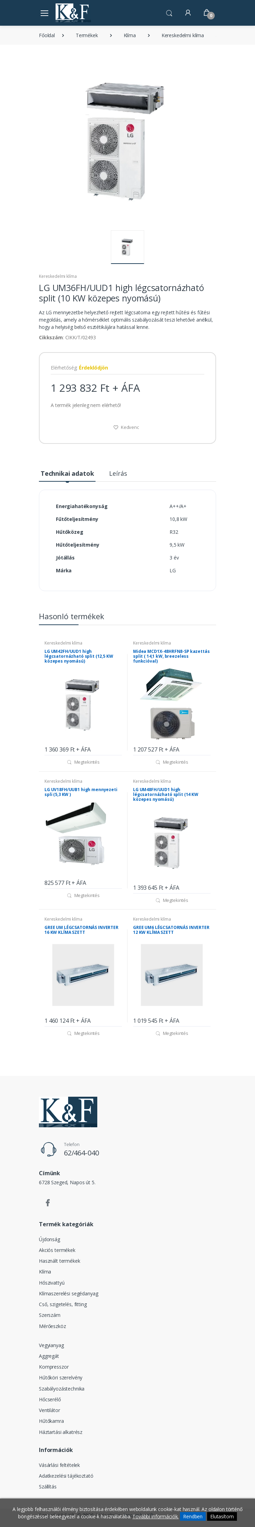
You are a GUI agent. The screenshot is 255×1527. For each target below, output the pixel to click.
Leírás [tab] (118, 473)
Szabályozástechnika (61, 1388)
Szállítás (48, 1486)
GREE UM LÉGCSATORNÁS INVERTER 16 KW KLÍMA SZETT (81, 929)
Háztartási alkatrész (60, 1432)
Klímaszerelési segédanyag (68, 1293)
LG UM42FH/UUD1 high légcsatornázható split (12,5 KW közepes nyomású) (78, 656)
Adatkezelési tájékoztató (66, 1475)
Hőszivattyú (51, 1282)
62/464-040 (81, 1152)
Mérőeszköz (52, 1326)
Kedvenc (126, 427)
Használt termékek (59, 1261)
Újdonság (49, 1239)
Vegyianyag (51, 1345)
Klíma (130, 35)
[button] (169, 12)
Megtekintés (83, 762)
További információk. (155, 1516)
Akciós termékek (57, 1250)
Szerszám (49, 1315)
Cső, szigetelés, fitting (63, 1304)
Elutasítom (222, 1516)
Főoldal (47, 35)
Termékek (87, 35)
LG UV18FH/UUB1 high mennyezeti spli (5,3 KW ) (80, 792)
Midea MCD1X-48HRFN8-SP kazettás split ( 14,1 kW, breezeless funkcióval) (171, 656)
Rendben (193, 1516)
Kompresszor (53, 1366)
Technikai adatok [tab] (67, 473)
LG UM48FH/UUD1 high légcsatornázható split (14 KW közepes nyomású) (165, 794)
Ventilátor (49, 1410)
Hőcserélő (50, 1399)
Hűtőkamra (51, 1421)
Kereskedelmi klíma (183, 35)
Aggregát (49, 1356)
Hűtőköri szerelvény (60, 1377)
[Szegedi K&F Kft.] (73, 12)
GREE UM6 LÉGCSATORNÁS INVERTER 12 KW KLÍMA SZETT (171, 929)
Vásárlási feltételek (59, 1465)
